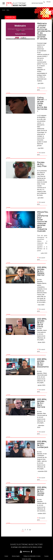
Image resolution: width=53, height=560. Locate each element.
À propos (46, 554)
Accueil (3, 8)
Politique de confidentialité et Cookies (32, 554)
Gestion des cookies (26, 557)
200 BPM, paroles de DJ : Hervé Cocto (42, 321)
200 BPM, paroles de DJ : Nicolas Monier (42, 490)
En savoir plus (41, 87)
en (49, 2)
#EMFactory (26, 550)
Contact (6, 554)
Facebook (31, 550)
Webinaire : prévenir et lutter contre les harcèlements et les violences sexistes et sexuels (44, 29)
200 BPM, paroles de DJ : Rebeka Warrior (42, 270)
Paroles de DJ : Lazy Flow (42, 163)
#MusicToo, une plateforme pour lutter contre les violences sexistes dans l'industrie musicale (42, 220)
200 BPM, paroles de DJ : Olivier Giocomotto (43, 361)
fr (47, 2)
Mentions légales (16, 554)
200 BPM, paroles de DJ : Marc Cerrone (42, 402)
